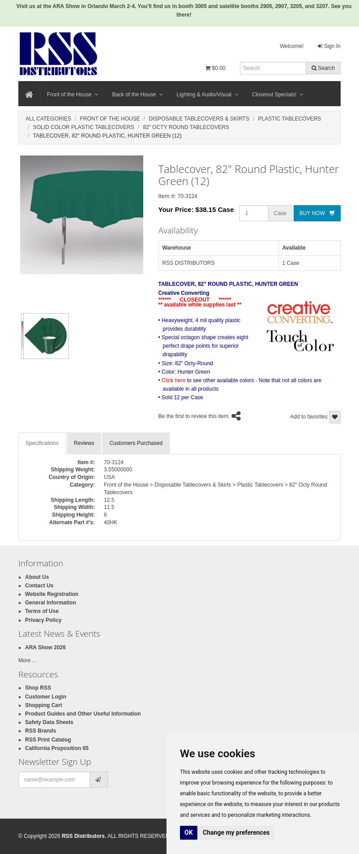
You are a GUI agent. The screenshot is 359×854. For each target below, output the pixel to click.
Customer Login (45, 697)
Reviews (84, 443)
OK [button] (188, 832)
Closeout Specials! (277, 94)
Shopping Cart (43, 705)
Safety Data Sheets (49, 722)
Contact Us (39, 585)
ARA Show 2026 (45, 647)
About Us (37, 577)
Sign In (329, 46)
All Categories (48, 119)
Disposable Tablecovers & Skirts (199, 119)
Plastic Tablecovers (289, 119)
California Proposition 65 (57, 748)
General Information (50, 603)
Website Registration (51, 594)
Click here (173, 380)
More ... (27, 660)
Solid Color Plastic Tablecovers (83, 127)
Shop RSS (38, 688)
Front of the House (72, 94)
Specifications (42, 443)
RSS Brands (40, 731)
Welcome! (291, 46)
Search (323, 68)
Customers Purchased (135, 443)
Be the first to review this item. (194, 416)
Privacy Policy (43, 620)
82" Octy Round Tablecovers (186, 127)
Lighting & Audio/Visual (207, 94)
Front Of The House (110, 119)
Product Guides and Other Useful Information (83, 714)
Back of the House (137, 94)
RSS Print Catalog (48, 740)
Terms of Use (42, 611)
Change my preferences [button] (236, 832)
